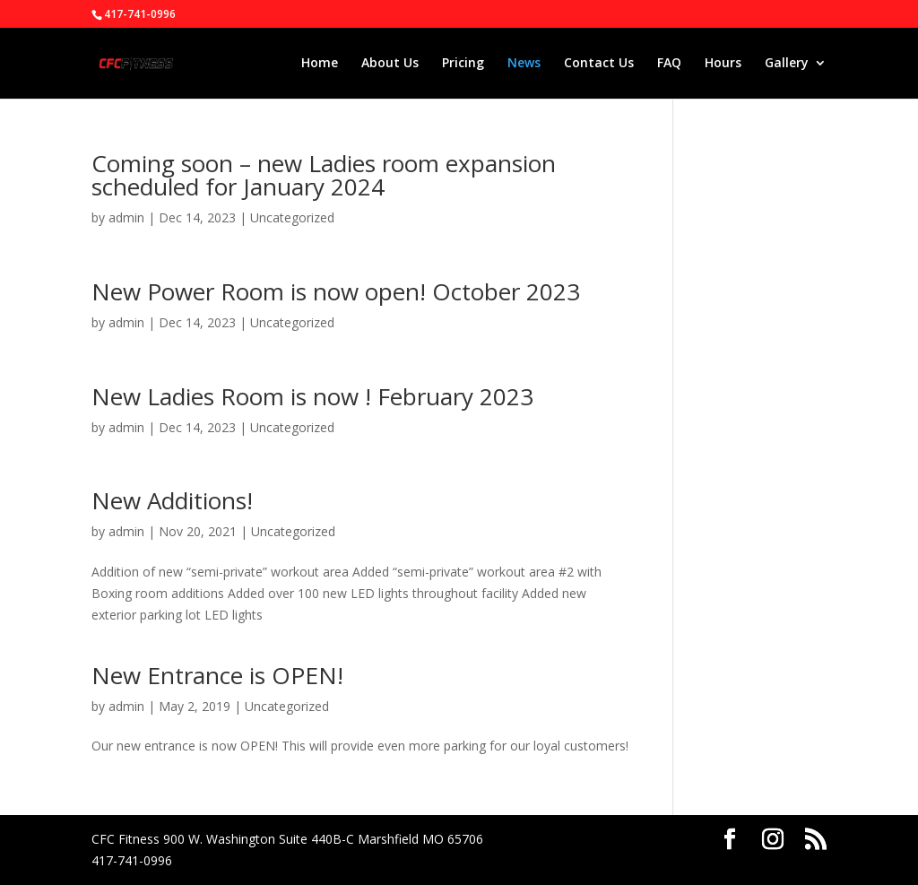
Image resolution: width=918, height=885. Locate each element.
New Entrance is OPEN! (217, 675)
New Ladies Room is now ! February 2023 (312, 396)
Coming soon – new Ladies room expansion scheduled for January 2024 (323, 175)
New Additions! (172, 500)
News (524, 63)
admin (126, 217)
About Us (390, 63)
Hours (723, 63)
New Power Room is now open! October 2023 (335, 291)
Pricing (463, 63)
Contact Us (599, 63)
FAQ (669, 63)
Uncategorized (292, 217)
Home (319, 63)
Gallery (787, 63)
